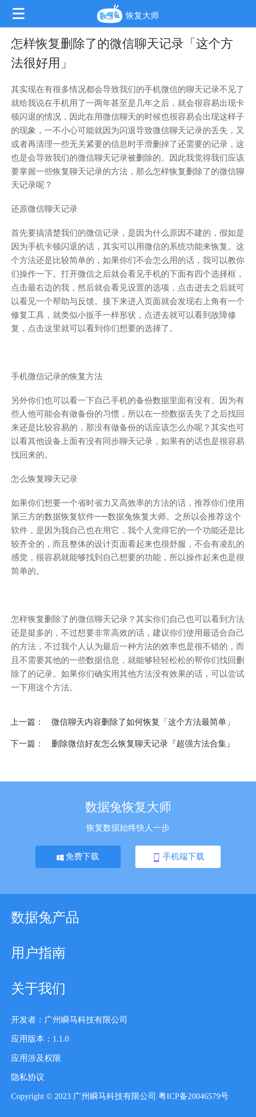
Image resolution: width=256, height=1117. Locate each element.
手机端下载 (178, 857)
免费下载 (78, 856)
